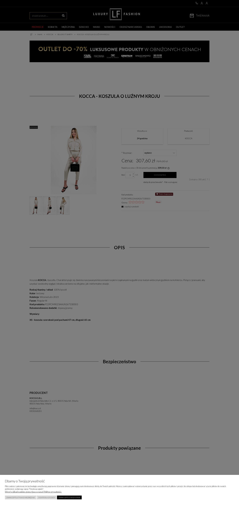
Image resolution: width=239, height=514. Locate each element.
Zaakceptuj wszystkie (69, 497)
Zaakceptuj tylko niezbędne (20, 497)
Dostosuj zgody (46, 497)
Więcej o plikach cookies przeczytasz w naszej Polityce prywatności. (33, 492)
